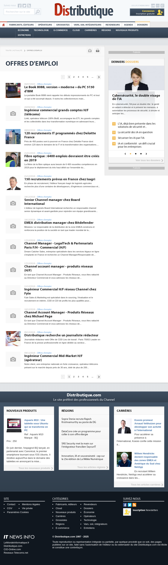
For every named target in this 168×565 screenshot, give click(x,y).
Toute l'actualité (14, 50)
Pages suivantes (99, 77)
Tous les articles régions (91, 467)
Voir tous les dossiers (148, 160)
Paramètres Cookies (18, 512)
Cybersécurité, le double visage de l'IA (136, 97)
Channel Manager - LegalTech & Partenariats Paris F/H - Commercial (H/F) (58, 245)
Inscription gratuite (145, 12)
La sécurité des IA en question (135, 132)
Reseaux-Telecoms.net (16, 552)
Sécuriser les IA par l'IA (131, 138)
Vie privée (27, 508)
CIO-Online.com (12, 549)
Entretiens (24, 35)
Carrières (91, 30)
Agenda (128, 25)
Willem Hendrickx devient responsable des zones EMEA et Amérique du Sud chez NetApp (147, 460)
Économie (23, 30)
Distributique (84, 11)
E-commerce (61, 30)
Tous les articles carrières (145, 484)
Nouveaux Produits (127, 30)
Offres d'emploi (34, 50)
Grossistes (63, 25)
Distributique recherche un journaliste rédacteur (61, 335)
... (92, 77)
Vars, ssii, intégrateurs (95, 524)
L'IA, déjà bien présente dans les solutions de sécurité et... (136, 125)
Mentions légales (31, 504)
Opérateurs (45, 25)
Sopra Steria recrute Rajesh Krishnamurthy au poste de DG (79, 421)
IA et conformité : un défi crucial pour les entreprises (136, 145)
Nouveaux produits (66, 512)
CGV (9, 508)
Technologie (41, 30)
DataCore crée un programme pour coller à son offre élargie (81, 433)
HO (3, 24)
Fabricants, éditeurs (21, 25)
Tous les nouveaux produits (34, 468)
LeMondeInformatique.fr (16, 542)
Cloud (76, 30)
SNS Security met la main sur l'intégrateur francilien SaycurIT (79, 445)
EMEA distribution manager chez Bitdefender (59, 223)
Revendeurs (113, 25)
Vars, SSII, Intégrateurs (87, 25)
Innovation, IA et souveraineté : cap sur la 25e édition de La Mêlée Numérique (83, 458)
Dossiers (142, 25)
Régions (106, 30)
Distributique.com (13, 546)
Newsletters (145, 510)
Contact (11, 504)
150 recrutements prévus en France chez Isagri (59, 179)
